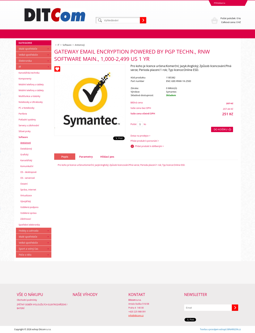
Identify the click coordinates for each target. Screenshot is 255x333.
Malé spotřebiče (28, 48)
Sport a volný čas (28, 248)
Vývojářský (25, 201)
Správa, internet (28, 189)
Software (23, 137)
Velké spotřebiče (28, 54)
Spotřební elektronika (29, 224)
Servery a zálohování (29, 125)
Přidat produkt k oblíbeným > (149, 146)
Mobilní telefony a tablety (31, 84)
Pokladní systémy (27, 119)
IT (20, 66)
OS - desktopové (28, 172)
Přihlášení (219, 3)
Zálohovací (25, 218)
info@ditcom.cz (136, 315)
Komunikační (26, 166)
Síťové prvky (25, 131)
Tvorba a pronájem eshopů (213, 329)
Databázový (26, 148)
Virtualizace (26, 195)
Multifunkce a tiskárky (29, 96)
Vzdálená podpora (29, 207)
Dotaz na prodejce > (140, 135)
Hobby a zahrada (28, 230)
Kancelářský (26, 160)
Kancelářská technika (29, 72)
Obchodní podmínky (27, 299)
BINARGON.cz (234, 329)
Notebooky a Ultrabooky (31, 102)
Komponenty (25, 78)
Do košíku (221, 129)
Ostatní (24, 183)
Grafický (24, 154)
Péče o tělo (25, 254)
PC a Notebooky (26, 107)
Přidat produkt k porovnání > (145, 140)
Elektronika (25, 60)
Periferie (23, 113)
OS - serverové (27, 177)
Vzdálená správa (28, 213)
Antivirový (25, 142)
